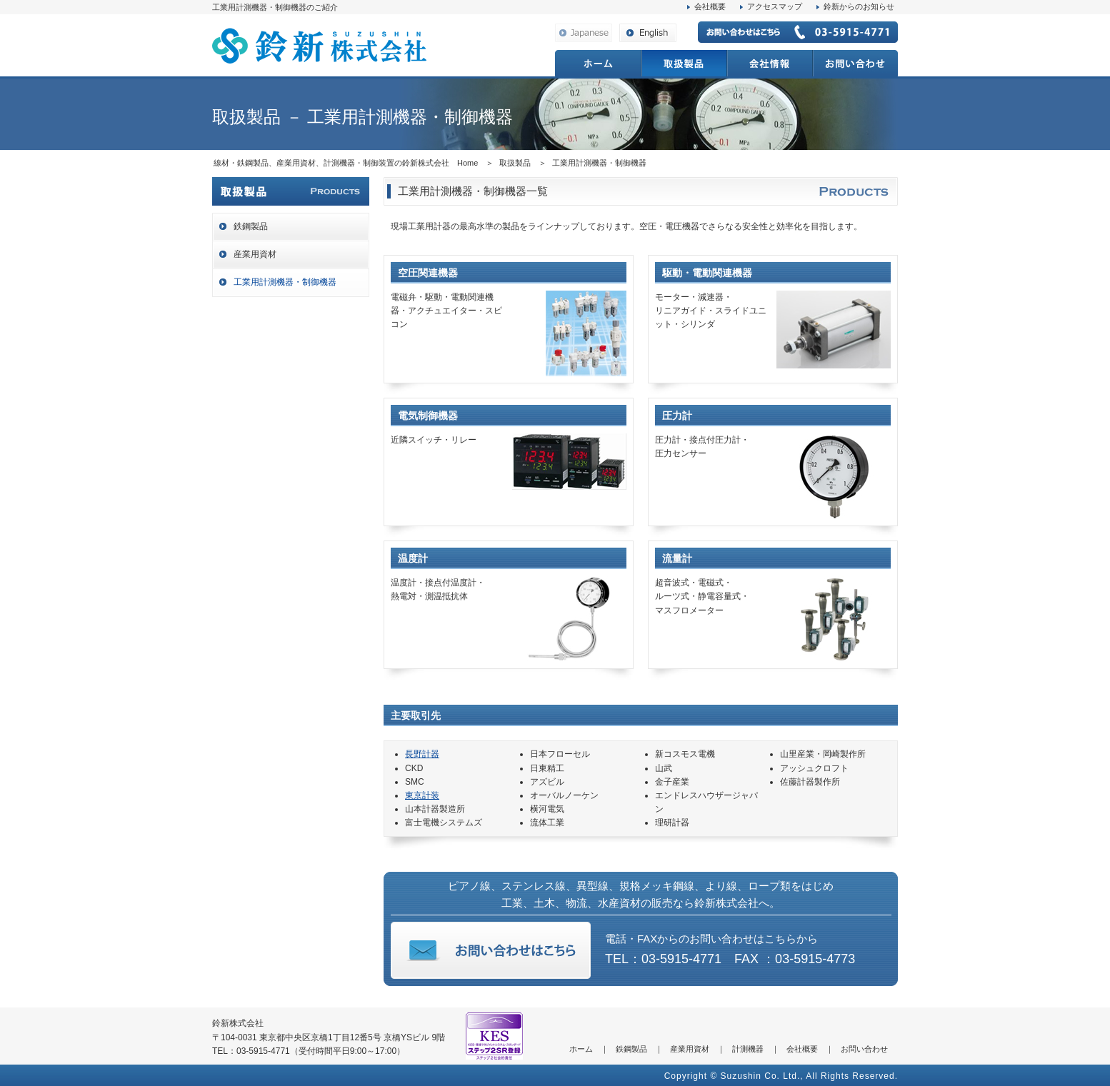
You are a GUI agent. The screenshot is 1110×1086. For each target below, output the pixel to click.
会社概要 (710, 6)
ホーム (581, 1049)
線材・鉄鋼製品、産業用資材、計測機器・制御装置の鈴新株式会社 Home (346, 163)
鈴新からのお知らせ (859, 6)
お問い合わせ (864, 1049)
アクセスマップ (774, 6)
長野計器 (422, 754)
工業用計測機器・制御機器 (285, 282)
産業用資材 (255, 254)
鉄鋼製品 (251, 226)
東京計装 (422, 795)
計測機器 (748, 1049)
